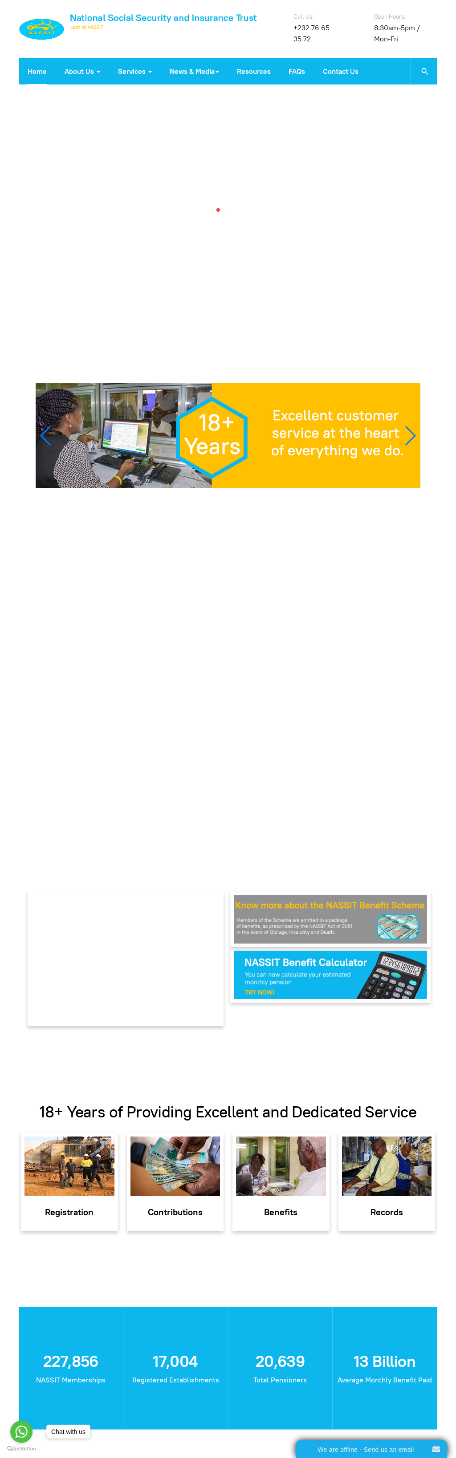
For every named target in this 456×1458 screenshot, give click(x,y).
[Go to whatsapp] (21, 1432)
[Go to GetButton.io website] (21, 1449)
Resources (254, 71)
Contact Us (340, 71)
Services (135, 71)
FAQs (297, 71)
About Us (82, 71)
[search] (423, 71)
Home (37, 71)
